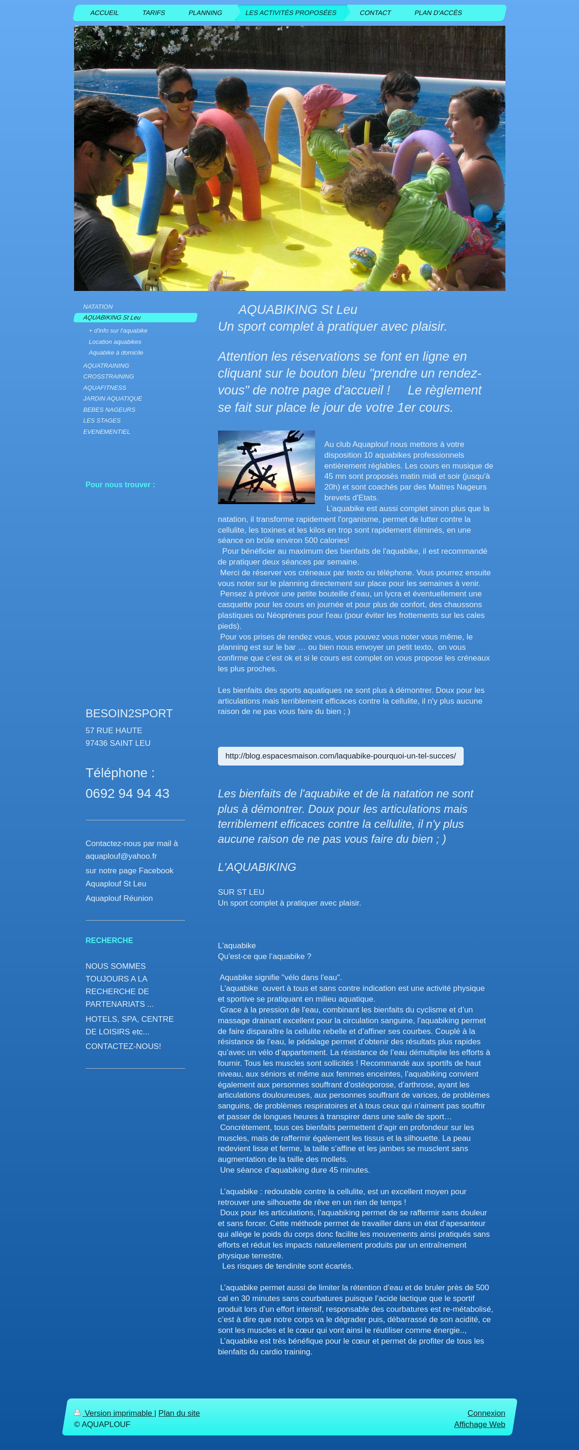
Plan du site (179, 1413)
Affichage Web (479, 1424)
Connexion (486, 1413)
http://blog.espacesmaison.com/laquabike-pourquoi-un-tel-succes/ (341, 755)
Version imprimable (114, 1413)
